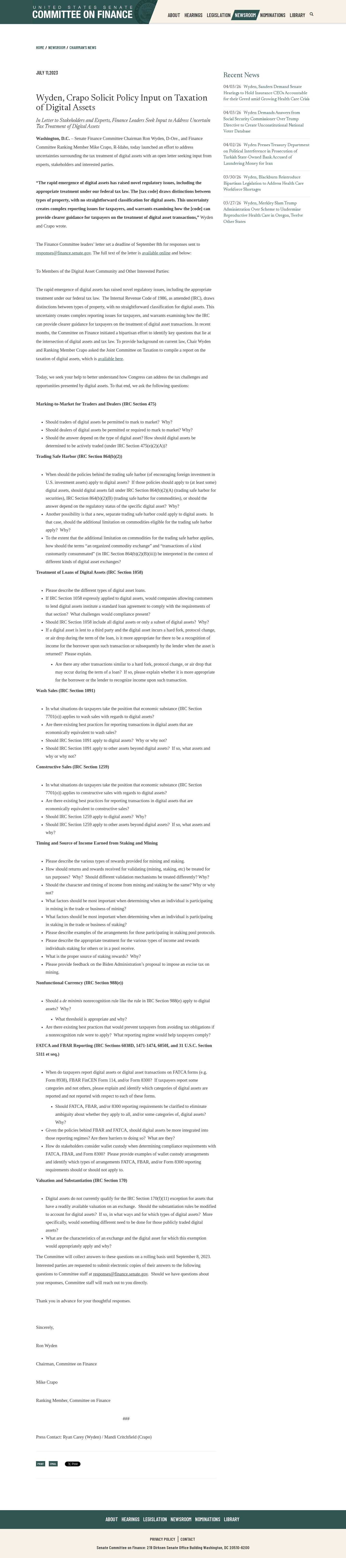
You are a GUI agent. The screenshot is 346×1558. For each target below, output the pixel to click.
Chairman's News (82, 47)
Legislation (219, 15)
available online (156, 252)
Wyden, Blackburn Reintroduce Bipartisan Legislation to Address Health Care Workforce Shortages (263, 183)
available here (110, 358)
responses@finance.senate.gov (63, 252)
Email (53, 1463)
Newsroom (56, 47)
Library (297, 15)
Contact (187, 1539)
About (111, 1519)
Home (40, 47)
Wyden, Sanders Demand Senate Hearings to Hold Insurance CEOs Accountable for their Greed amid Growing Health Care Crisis (266, 93)
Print (40, 1463)
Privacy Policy (162, 1539)
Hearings (194, 15)
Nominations (272, 15)
